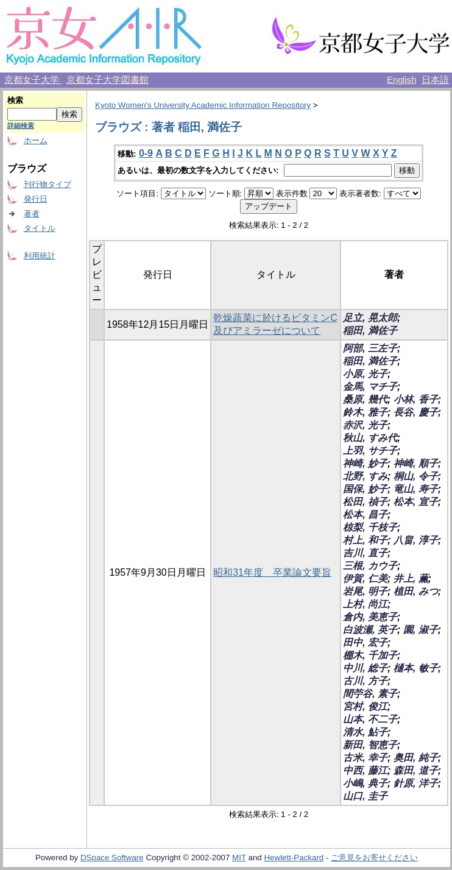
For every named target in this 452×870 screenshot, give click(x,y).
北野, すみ (365, 476)
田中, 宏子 (365, 642)
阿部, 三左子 (370, 348)
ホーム (36, 140)
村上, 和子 (365, 540)
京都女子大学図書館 (107, 80)
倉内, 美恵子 (370, 617)
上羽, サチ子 (370, 450)
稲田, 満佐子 (370, 330)
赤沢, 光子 (365, 425)
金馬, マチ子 (370, 386)
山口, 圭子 (365, 796)
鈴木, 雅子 (365, 412)
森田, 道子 (416, 770)
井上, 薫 (411, 578)
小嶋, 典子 (365, 783)
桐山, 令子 (416, 476)
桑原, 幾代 (365, 399)
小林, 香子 (416, 399)
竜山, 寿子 (416, 489)
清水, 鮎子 (365, 732)
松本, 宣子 (416, 502)
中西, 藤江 (365, 770)
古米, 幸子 (365, 757)
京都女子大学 (33, 80)
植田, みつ (416, 591)
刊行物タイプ (47, 184)
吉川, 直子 (365, 553)
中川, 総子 (365, 668)
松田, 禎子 (365, 502)
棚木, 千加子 (370, 655)
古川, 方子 (365, 681)
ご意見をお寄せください (374, 857)
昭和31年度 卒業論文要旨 (272, 572)
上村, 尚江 (365, 604)
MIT (239, 857)
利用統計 (39, 255)
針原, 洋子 (416, 783)
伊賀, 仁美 (365, 578)
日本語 (435, 80)
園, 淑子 (420, 629)
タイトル (39, 228)
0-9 (146, 153)
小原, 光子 (365, 374)
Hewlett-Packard (293, 857)
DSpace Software (112, 857)
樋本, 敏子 (416, 668)
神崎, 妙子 (365, 463)
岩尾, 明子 (365, 591)
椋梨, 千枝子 (370, 527)
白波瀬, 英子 (370, 629)
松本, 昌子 (365, 514)
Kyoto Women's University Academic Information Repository (203, 105)
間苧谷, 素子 (370, 693)
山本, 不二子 (370, 719)
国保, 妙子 (365, 489)
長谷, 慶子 (416, 412)
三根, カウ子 (370, 566)
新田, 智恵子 (370, 745)
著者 (32, 213)
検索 (15, 100)
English (401, 80)
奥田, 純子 (416, 757)
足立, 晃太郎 (370, 318)
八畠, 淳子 (416, 540)
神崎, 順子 (416, 463)
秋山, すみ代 (370, 438)
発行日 (36, 198)
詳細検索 (20, 125)
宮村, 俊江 (365, 706)
